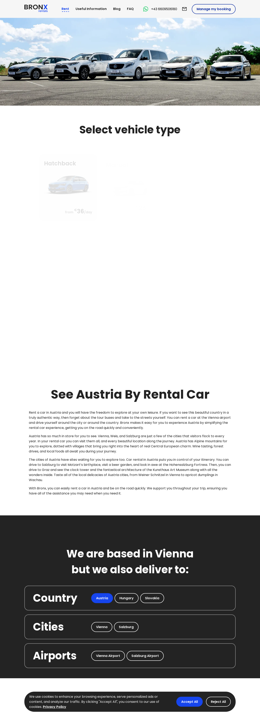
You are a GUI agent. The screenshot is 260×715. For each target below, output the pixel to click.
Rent (65, 8)
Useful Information (91, 8)
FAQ (130, 8)
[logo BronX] (36, 9)
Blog (116, 8)
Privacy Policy (54, 706)
